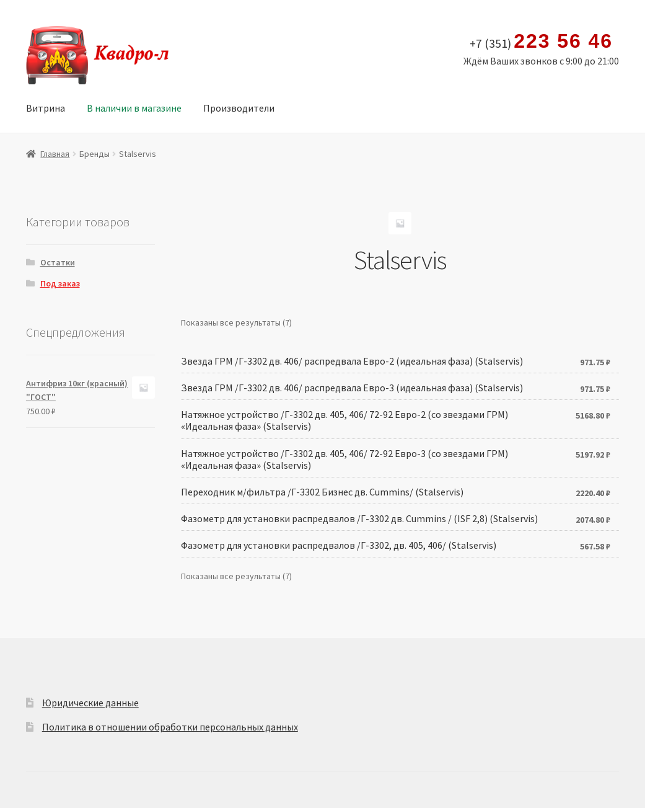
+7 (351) (541, 41)
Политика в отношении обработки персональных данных (170, 727)
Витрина (45, 108)
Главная (54, 153)
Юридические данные (90, 702)
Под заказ (60, 283)
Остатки (57, 262)
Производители (238, 108)
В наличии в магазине (134, 108)
